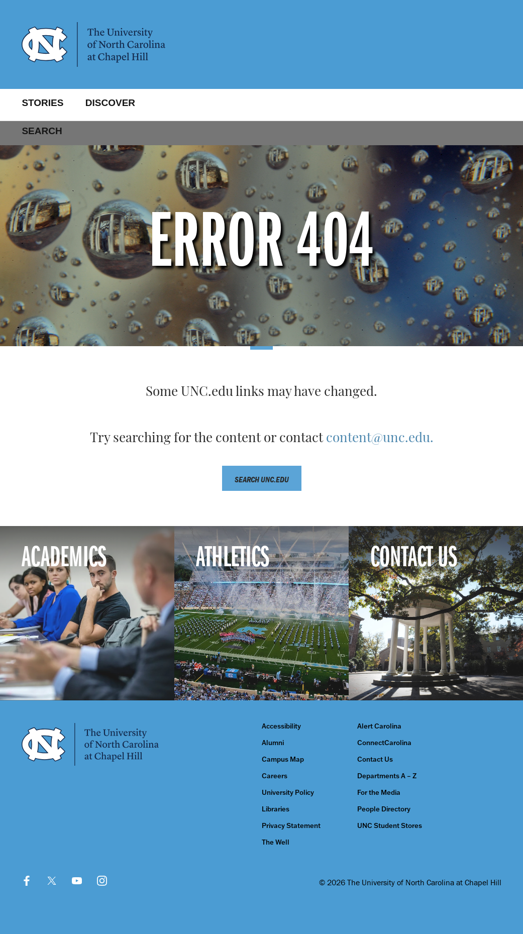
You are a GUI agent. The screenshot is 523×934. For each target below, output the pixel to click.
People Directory (383, 809)
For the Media (378, 792)
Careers (274, 776)
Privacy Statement (291, 825)
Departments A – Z (386, 776)
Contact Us (375, 759)
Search (42, 131)
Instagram (102, 881)
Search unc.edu (262, 479)
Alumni (273, 743)
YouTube (77, 881)
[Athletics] (261, 613)
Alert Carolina (379, 726)
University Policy (288, 792)
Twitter (52, 881)
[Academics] (87, 613)
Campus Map (283, 759)
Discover (110, 102)
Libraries (275, 809)
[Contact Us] (436, 613)
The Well (275, 842)
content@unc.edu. (380, 439)
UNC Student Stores (389, 825)
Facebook (27, 881)
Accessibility (281, 726)
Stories (42, 102)
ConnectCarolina (384, 743)
